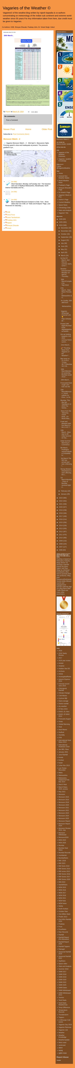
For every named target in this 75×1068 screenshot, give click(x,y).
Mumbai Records (64, 853)
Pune (60, 927)
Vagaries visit (63, 1030)
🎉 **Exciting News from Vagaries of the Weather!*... (65, 351)
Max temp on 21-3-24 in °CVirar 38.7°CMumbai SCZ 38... (66, 362)
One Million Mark (64, 914)
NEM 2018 (62, 895)
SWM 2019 (62, 977)
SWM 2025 (62, 985)
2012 (61, 531)
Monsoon (62, 794)
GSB (8, 212)
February (64, 491)
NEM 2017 (62, 893)
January (64, 494)
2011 (61, 535)
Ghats (61, 721)
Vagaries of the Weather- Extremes (64, 154)
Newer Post (9, 129)
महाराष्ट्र (61, 1050)
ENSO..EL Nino (64, 712)
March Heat (63, 784)
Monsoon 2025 (64, 818)
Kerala (61, 757)
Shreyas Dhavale (13, 225)
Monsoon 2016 (64, 800)
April (62, 252)
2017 (61, 516)
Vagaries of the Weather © (27, 8)
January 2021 (63, 752)
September (65, 237)
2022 (61, 501)
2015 (61, 522)
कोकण (61, 1048)
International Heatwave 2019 (64, 746)
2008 (61, 544)
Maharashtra (63, 775)
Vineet (9, 228)
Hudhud (61, 732)
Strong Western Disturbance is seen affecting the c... (65, 472)
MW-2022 (62, 882)
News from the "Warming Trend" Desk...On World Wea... (65, 414)
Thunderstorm (63, 1015)
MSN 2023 (62, 840)
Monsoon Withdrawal (62, 834)
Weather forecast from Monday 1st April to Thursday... (65, 272)
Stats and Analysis (65, 210)
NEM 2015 (62, 887)
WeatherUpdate (64, 1040)
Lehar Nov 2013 (64, 765)
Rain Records (63, 932)
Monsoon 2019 (64, 802)
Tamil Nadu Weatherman (63, 1004)
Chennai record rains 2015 (64, 685)
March (63, 255)
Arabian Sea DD (64, 668)
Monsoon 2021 (64, 808)
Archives (62, 671)
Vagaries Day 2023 (65, 1024)
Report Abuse (63, 1057)
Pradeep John (11, 220)
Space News (63, 205)
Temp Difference (64, 1007)
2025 (61, 222)
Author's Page (63, 199)
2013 (61, 528)
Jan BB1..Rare (64, 749)
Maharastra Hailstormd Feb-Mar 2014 (64, 780)
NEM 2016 (62, 890)
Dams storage (63, 701)
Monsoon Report (64, 821)
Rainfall (61, 935)
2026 (61, 219)
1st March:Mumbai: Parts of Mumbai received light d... (66, 482)
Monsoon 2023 (64, 813)
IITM (60, 737)
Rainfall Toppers (64, 946)
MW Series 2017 (64, 877)
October (64, 234)
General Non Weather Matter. (64, 177)
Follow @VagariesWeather (63, 167)
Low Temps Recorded (62, 769)
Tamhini (61, 997)
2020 (61, 507)
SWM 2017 (62, 972)
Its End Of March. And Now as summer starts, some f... (66, 262)
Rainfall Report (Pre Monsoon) (64, 938)
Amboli (61, 663)
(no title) (14, 181)
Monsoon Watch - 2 (11, 139)
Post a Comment (12, 120)
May (62, 249)
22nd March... (65, 345)
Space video (63, 964)
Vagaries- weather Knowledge (65, 160)
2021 (61, 504)
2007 (61, 547)
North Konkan (63, 909)
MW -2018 (62, 861)
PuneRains (62, 929)
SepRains (62, 961)
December (65, 228)
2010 (61, 538)
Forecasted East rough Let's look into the (66, 385)
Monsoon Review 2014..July (65, 829)
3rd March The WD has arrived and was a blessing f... (66, 462)
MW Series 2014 (64, 869)
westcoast (62, 1045)
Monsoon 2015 (64, 797)
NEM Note (62, 901)
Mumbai (61, 845)
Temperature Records (63, 1011)
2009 (61, 541)
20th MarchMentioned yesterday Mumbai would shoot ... (66, 373)
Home (28, 129)
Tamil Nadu (62, 1000)
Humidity (62, 735)
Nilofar (61, 906)
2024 (61, 225)
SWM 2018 (62, 974)
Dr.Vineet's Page (64, 192)
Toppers (61, 1017)
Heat (60, 727)
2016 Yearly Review (63, 654)
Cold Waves (63, 696)
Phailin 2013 (63, 917)
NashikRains (63, 885)
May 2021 (62, 792)
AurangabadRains (65, 677)
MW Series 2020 (64, 879)
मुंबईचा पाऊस (63, 1053)
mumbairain (63, 855)
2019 (61, 510)
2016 (61, 519)
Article (61, 674)
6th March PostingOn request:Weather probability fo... (66, 451)
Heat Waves (63, 729)
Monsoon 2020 (64, 805)
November (65, 231)
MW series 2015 (64, 871)
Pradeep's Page (64, 185)
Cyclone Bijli (63, 698)
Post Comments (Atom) (21, 134)
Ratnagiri (62, 949)
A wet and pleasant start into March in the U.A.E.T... (65, 424)
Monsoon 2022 (64, 810)
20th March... (65, 380)
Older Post (47, 129)
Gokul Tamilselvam (13, 217)
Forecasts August (65, 719)
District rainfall (63, 704)
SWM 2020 (62, 980)
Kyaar (61, 763)
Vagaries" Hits (63, 213)
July (62, 243)
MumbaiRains (63, 858)
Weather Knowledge (62, 1036)
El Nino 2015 (63, 709)
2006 (61, 550)
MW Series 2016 (64, 874)
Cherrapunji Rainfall (63, 689)
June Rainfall (63, 755)
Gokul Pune (11, 215)
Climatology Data (65, 208)
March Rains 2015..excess (63, 788)
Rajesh (9, 223)
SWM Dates (63, 988)
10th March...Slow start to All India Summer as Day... (65, 434)
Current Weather (64, 202)
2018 (61, 513)
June (63, 246)
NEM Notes (63, 903)
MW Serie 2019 (64, 866)
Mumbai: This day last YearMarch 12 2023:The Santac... (65, 404)
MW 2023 (62, 863)
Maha (61, 773)
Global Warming (64, 724)
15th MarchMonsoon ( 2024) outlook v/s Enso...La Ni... (65, 393)
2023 (61, 498)
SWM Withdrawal (65, 990)
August (63, 240)
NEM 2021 (62, 898)
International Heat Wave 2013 (65, 741)
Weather (62, 1032)
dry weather (63, 706)
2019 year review (65, 660)
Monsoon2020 (64, 837)
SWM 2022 (62, 982)
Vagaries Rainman (65, 1027)
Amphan (61, 666)
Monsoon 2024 (64, 816)
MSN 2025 (62, 843)
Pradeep (62, 924)
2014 (61, 525)
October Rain (63, 911)
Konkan (61, 760)
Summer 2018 (63, 969)
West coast (62, 1042)
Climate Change (64, 693)
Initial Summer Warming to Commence (65, 443)
